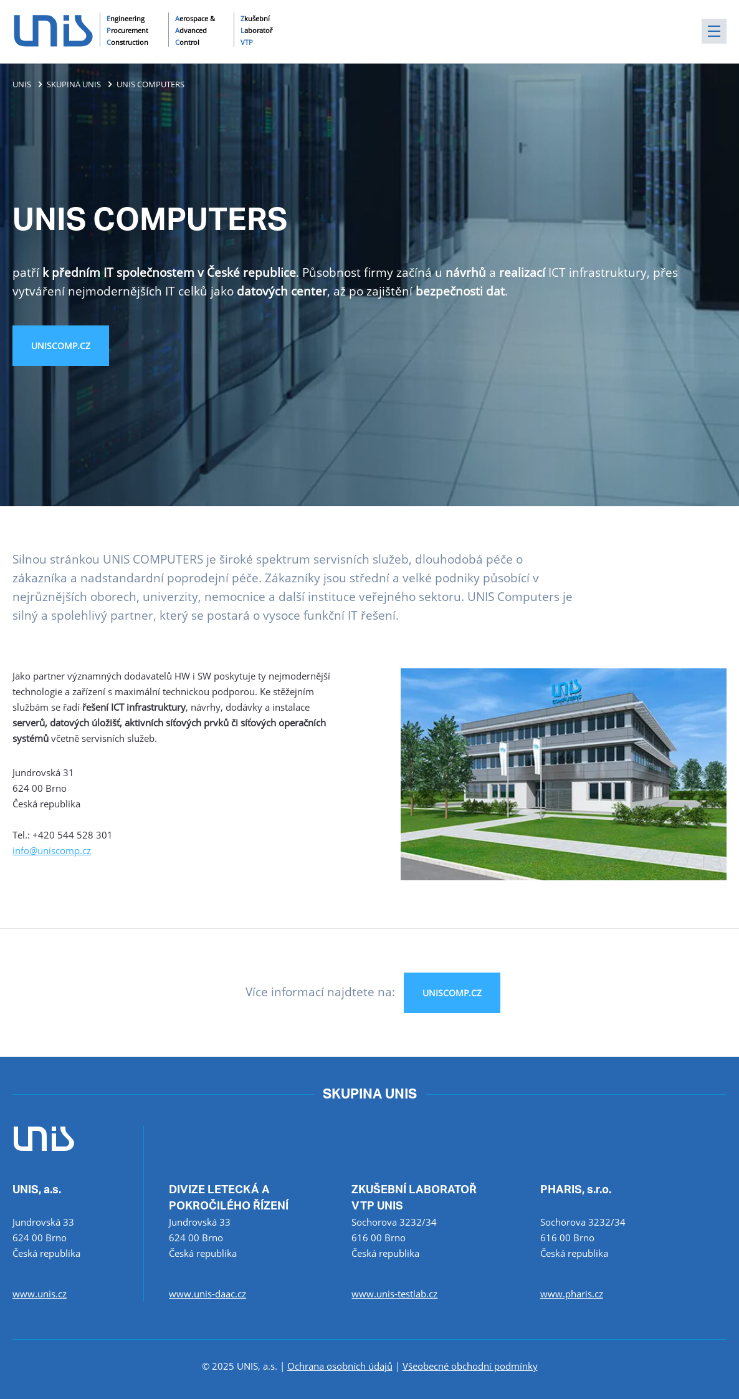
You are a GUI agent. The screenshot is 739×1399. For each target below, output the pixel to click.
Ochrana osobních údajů (340, 1366)
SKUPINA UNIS (74, 84)
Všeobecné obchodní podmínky (470, 1366)
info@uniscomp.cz (51, 850)
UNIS (21, 84)
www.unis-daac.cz (207, 1293)
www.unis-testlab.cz (394, 1293)
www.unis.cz (39, 1293)
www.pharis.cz (571, 1293)
